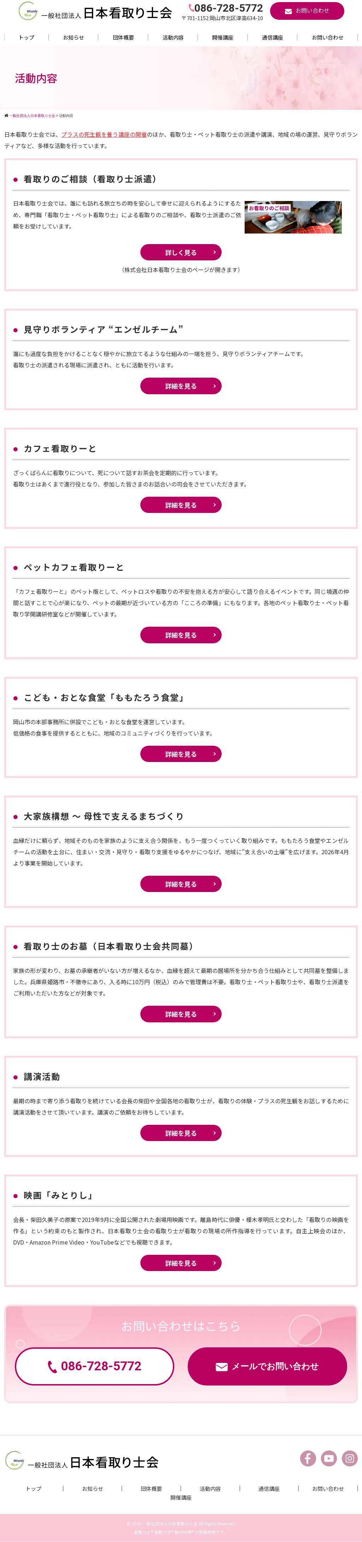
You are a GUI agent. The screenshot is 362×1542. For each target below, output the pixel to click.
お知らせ (73, 37)
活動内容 (173, 37)
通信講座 (272, 37)
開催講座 (222, 37)
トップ (26, 37)
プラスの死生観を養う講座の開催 (104, 134)
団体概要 (123, 37)
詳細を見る (181, 385)
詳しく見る (181, 251)
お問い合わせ (328, 37)
